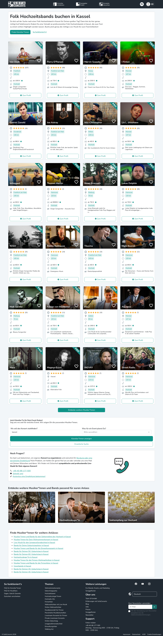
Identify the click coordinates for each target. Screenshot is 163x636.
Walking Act (49, 629)
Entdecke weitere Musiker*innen (81, 410)
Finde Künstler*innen (20, 32)
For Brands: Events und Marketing (98, 588)
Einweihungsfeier (51, 626)
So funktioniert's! (40, 32)
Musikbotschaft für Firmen (54, 610)
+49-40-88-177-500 (22, 471)
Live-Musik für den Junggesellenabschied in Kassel (34, 542)
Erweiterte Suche (81, 444)
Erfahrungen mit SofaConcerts (96, 601)
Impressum (126, 634)
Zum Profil (26, 95)
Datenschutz (136, 634)
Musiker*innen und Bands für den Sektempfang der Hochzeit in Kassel (42, 536)
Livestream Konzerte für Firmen (56, 615)
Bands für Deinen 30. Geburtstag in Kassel (31, 569)
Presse (88, 609)
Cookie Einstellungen (154, 634)
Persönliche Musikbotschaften (55, 613)
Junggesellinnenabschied (53, 624)
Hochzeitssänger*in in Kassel (25, 557)
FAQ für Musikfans (10, 591)
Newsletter (89, 615)
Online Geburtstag (51, 621)
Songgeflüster (91, 591)
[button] (150, 4)
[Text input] (140, 607)
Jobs (87, 607)
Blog (87, 604)
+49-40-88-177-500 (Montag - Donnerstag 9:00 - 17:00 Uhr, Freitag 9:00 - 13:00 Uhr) (102, 627)
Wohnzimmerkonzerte (52, 588)
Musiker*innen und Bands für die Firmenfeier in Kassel (36, 563)
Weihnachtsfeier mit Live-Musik (56, 604)
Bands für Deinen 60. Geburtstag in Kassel (31, 554)
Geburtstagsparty (51, 591)
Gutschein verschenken (12, 596)
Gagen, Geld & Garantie (12, 593)
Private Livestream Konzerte (55, 618)
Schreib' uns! (18, 473)
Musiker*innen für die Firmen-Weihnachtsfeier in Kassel (37, 560)
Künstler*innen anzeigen (81, 438)
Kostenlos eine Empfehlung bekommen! (29, 476)
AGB (143, 634)
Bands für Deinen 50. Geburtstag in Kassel (31, 551)
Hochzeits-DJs (50, 599)
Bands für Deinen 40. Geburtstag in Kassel (31, 572)
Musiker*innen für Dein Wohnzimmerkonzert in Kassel (36, 539)
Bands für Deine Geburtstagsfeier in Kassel (31, 545)
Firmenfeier (49, 602)
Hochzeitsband (50, 593)
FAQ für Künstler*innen (12, 588)
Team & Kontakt (91, 598)
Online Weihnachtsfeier (53, 607)
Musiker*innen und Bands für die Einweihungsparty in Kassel (38, 548)
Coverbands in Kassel (22, 566)
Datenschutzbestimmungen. (141, 615)
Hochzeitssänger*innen (53, 596)
